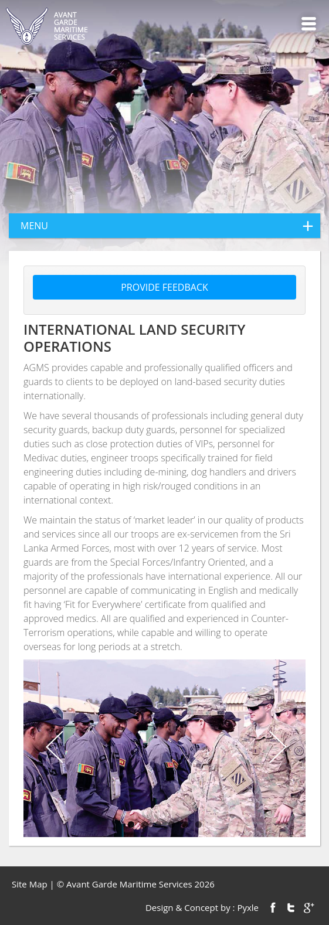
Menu (309, 24)
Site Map (30, 884)
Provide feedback (164, 287)
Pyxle (248, 907)
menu (170, 225)
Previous (52, 748)
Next (276, 748)
